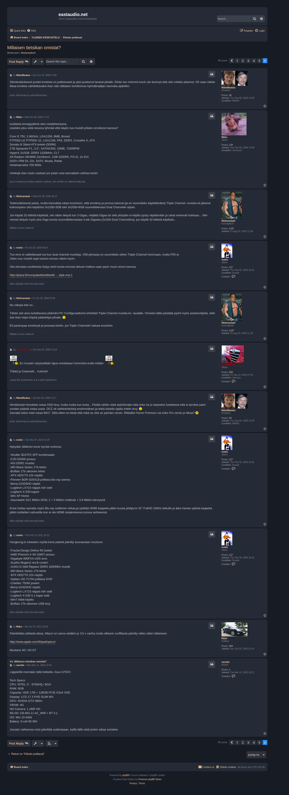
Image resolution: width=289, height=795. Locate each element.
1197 (231, 228)
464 (231, 646)
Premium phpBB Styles (150, 779)
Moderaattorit (28, 52)
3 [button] (248, 61)
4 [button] (254, 61)
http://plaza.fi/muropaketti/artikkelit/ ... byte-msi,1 (41, 275)
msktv (224, 259)
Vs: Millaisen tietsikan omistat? (28, 661)
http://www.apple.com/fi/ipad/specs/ (33, 641)
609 (231, 372)
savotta (225, 662)
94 (230, 95)
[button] (231, 60)
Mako (224, 638)
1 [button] (237, 61)
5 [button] (259, 61)
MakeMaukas (228, 87)
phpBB (125, 775)
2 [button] (243, 61)
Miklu (224, 137)
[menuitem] (31, 30)
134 (231, 145)
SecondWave (228, 364)
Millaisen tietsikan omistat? (34, 47)
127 (231, 267)
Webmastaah (228, 221)
